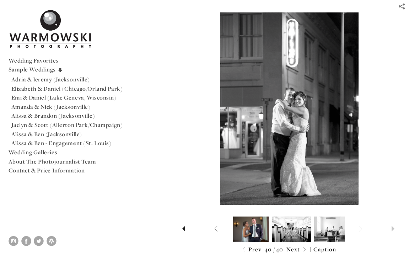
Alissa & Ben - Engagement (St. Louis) (61, 143)
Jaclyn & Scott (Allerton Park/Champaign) (67, 125)
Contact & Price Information (47, 170)
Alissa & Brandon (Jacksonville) (53, 115)
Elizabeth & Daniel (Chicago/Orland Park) (67, 88)
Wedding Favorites (34, 60)
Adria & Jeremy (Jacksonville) (50, 79)
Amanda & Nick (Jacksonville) (51, 107)
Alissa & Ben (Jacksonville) (46, 134)
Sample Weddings (36, 69)
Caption (324, 249)
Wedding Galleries (33, 152)
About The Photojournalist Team (52, 161)
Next (297, 249)
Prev (251, 249)
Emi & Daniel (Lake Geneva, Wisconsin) (64, 97)
